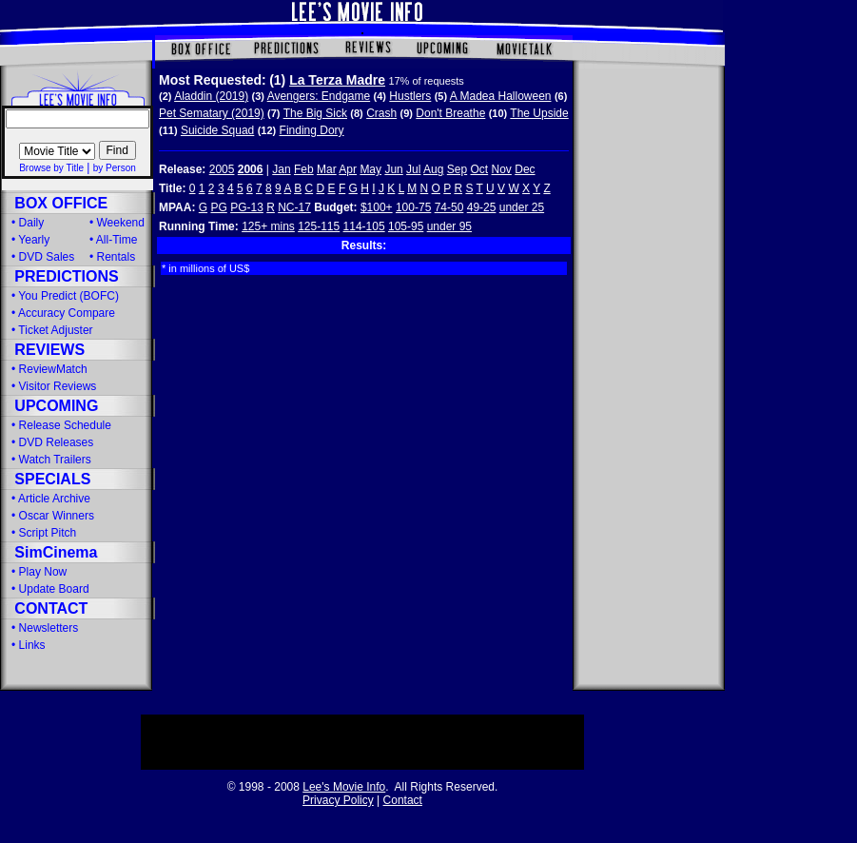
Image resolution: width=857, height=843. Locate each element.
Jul (413, 169)
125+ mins (268, 226)
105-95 (405, 226)
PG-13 (246, 207)
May (370, 169)
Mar (327, 169)
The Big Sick (315, 113)
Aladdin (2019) (211, 96)
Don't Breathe (450, 113)
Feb (304, 169)
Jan (281, 169)
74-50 (449, 207)
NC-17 (294, 207)
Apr (348, 169)
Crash (381, 113)
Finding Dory (312, 130)
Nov (502, 169)
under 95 (449, 226)
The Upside (539, 113)
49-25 (482, 207)
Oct (480, 169)
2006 (250, 169)
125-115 (319, 226)
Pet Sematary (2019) (211, 113)
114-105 (364, 226)
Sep (457, 169)
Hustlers (410, 96)
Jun (393, 169)
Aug (433, 169)
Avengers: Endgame (319, 96)
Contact (402, 800)
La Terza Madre (337, 80)
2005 (222, 169)
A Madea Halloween (501, 96)
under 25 (521, 207)
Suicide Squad (217, 130)
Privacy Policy (338, 800)
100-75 (413, 207)
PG (218, 207)
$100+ (376, 207)
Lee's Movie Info (343, 787)
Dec (525, 169)
